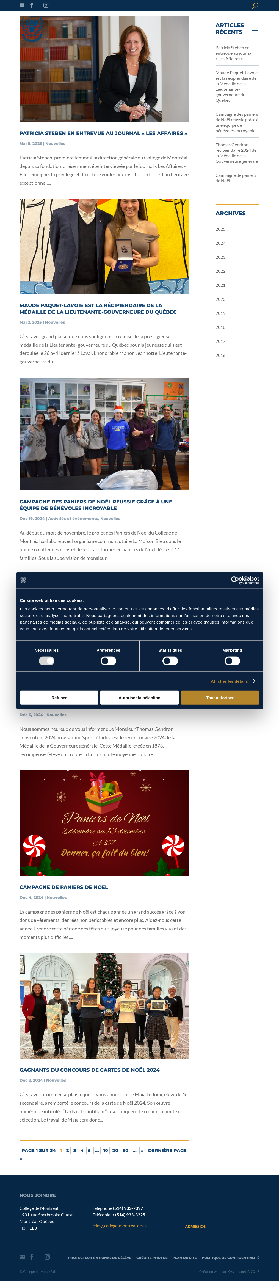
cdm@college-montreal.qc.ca (120, 1225)
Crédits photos (152, 1258)
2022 (220, 271)
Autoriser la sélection (139, 697)
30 (125, 1150)
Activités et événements (73, 518)
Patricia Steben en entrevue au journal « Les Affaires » (103, 133)
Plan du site (185, 1258)
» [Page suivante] (142, 1150)
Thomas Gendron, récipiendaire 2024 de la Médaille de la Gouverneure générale (237, 153)
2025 (220, 229)
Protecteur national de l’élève (99, 1258)
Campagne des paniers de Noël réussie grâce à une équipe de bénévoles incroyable (237, 122)
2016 (220, 355)
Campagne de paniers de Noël (64, 887)
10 (105, 1150)
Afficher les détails (229, 681)
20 (115, 1150)
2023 (220, 257)
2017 (220, 341)
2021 (220, 285)
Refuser (59, 697)
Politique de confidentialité (230, 1258)
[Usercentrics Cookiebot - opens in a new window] (235, 580)
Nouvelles (55, 143)
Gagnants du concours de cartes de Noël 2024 (90, 1070)
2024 (220, 243)
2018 (220, 327)
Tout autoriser (220, 697)
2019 (220, 313)
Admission (196, 1226)
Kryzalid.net (236, 1271)
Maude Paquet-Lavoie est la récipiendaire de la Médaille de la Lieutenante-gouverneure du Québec (237, 86)
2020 (220, 299)
